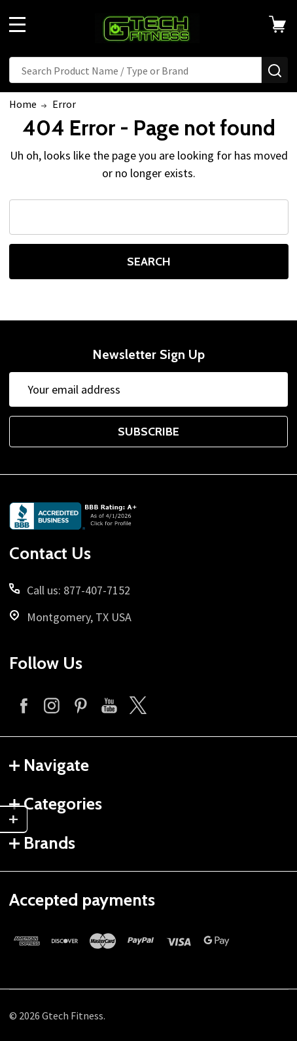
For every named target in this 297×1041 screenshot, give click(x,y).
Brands (42, 842)
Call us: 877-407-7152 (78, 590)
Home (23, 104)
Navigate (49, 765)
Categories (55, 803)
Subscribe (148, 431)
